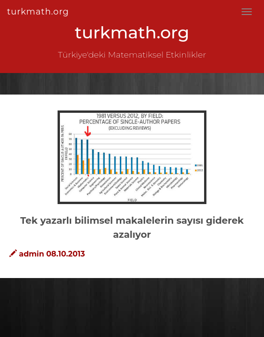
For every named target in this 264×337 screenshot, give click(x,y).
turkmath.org (38, 12)
